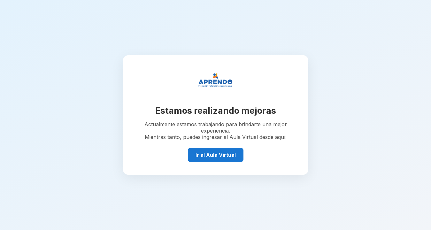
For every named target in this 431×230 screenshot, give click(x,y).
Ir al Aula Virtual (216, 155)
